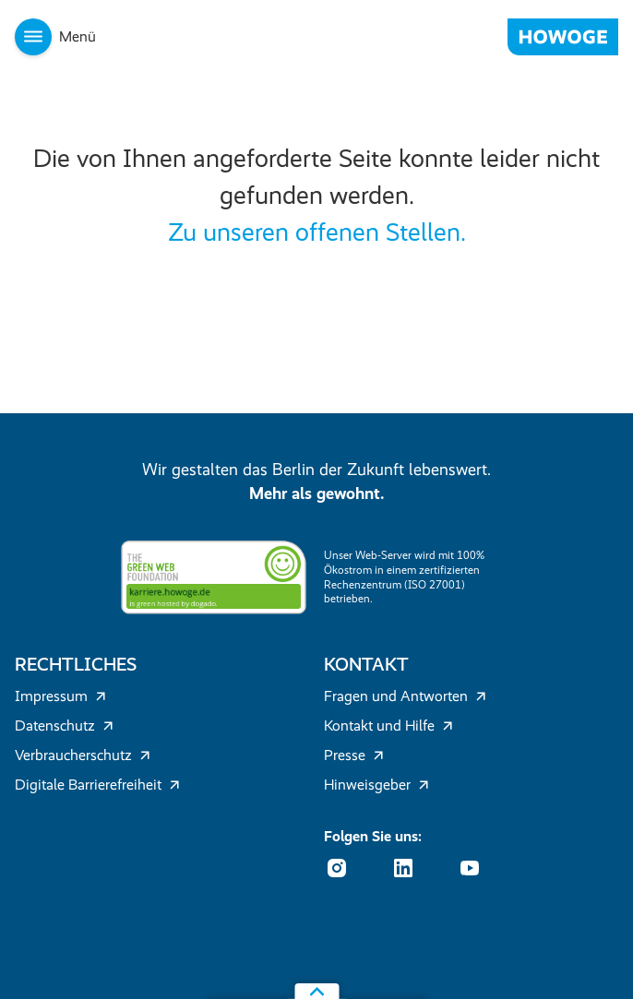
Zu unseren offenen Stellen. (317, 232)
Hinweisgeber (376, 784)
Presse (354, 755)
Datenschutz (64, 725)
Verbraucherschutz (82, 755)
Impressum (60, 696)
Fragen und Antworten (405, 696)
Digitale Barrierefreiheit (97, 784)
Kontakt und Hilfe (388, 725)
